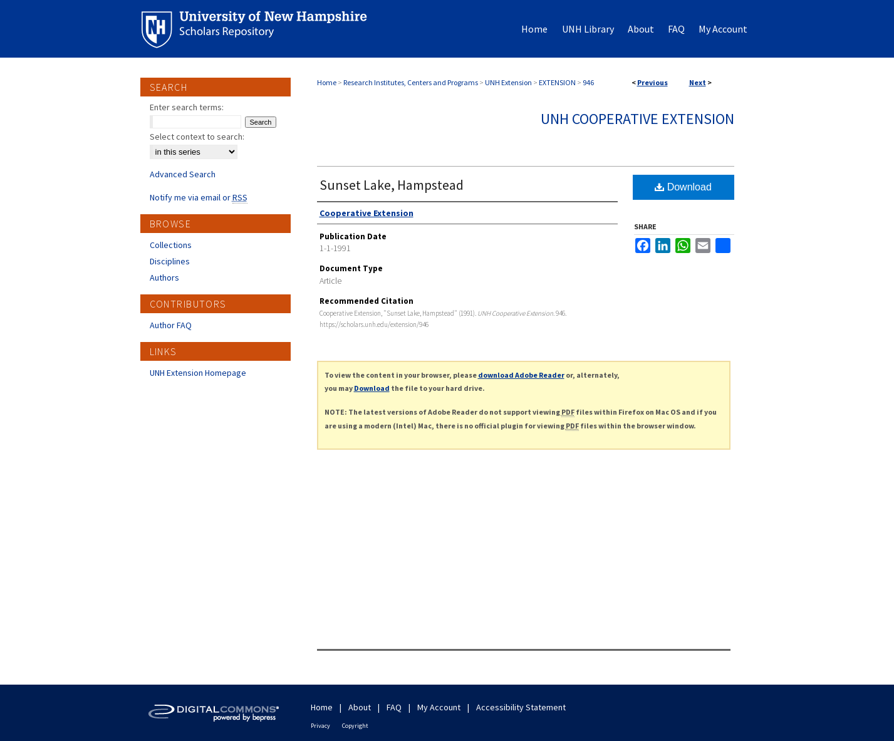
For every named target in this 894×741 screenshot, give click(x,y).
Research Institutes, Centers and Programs (410, 82)
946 (588, 82)
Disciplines (170, 261)
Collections (171, 245)
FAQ (394, 707)
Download (683, 187)
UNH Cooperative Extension (637, 118)
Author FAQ (171, 325)
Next (697, 82)
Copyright (355, 726)
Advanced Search (183, 174)
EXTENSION (557, 82)
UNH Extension (508, 82)
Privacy (320, 726)
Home (326, 82)
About (359, 707)
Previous (652, 82)
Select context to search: (197, 136)
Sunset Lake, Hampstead (392, 185)
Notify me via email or (198, 197)
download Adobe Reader (521, 375)
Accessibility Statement (521, 707)
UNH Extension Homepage (198, 372)
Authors (164, 277)
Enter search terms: (187, 107)
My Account (438, 707)
